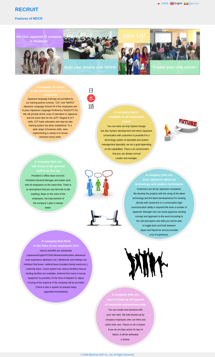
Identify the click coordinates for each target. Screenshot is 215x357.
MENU (193, 11)
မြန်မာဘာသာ (194, 3)
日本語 (164, 3)
